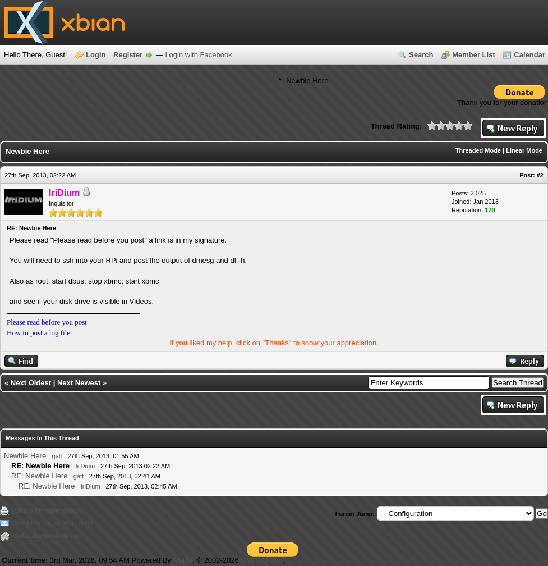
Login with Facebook (198, 55)
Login (95, 55)
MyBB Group (261, 560)
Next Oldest (31, 382)
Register (127, 55)
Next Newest (78, 382)
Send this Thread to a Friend (54, 522)
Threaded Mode (478, 150)
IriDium (85, 466)
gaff (57, 456)
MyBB (182, 560)
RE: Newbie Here (39, 476)
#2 (540, 175)
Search (421, 55)
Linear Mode (524, 150)
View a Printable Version (48, 510)
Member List (473, 55)
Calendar (529, 55)
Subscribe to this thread (47, 535)
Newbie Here (25, 455)
